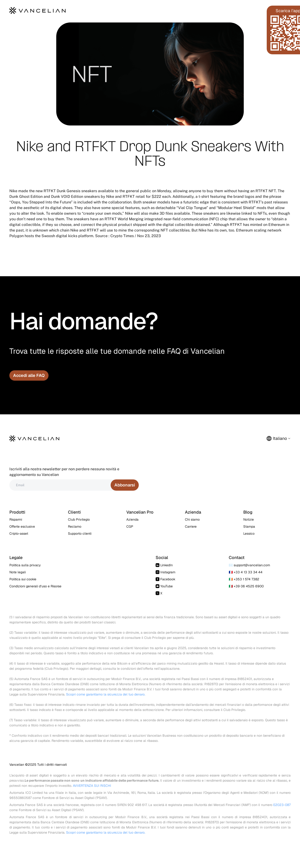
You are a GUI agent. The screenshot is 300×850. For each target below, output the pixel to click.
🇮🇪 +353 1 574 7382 (244, 579)
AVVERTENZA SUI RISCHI (92, 786)
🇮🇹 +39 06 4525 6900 (246, 586)
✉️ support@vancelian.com (249, 565)
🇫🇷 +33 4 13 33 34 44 (245, 572)
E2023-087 (282, 805)
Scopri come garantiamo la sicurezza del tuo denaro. (105, 694)
